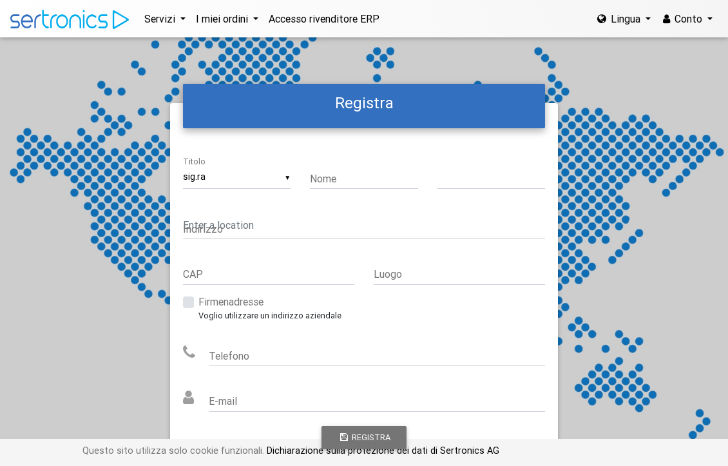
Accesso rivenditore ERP (324, 18)
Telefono (229, 355)
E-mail (223, 400)
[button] (165, 19)
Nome (323, 178)
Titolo (194, 161)
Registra (365, 437)
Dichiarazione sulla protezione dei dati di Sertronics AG (381, 450)
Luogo (388, 273)
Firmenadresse (230, 301)
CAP (193, 273)
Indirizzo (203, 228)
